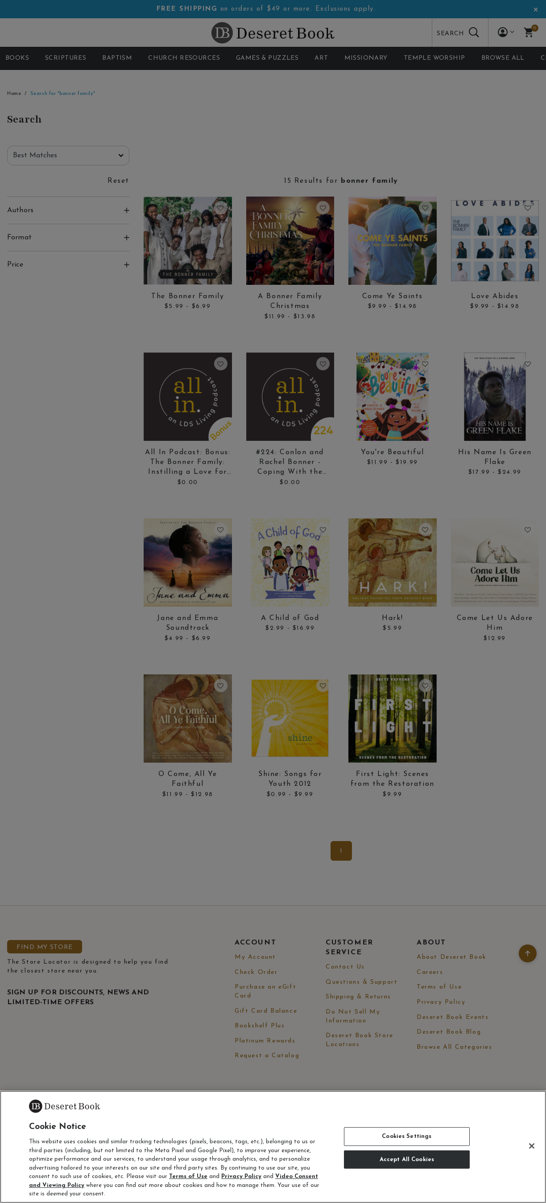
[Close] (532, 1146)
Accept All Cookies (407, 1159)
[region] (273, 1147)
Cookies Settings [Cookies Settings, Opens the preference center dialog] (406, 1136)
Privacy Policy (241, 1176)
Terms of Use (188, 1176)
